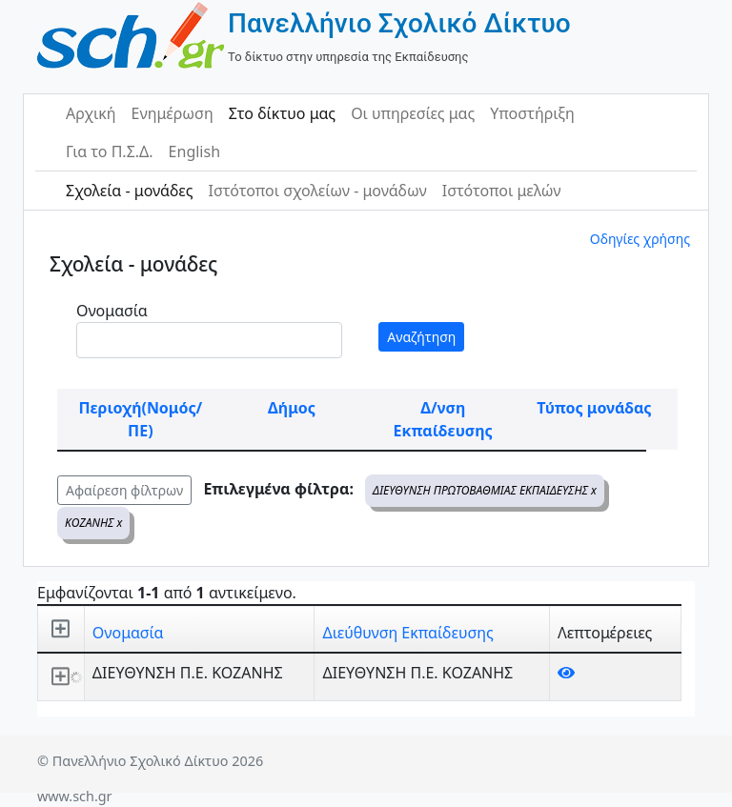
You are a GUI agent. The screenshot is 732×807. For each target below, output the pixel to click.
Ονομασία (112, 310)
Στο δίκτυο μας (282, 113)
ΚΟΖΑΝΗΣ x (93, 522)
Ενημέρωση (173, 113)
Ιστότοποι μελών (501, 190)
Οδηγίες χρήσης (640, 239)
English (194, 151)
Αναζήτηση (421, 337)
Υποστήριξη (532, 113)
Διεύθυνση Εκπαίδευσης (407, 632)
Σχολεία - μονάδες (129, 190)
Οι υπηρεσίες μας (413, 113)
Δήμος (291, 407)
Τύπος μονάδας (594, 407)
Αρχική (91, 113)
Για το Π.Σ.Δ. (109, 151)
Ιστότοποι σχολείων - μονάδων (317, 190)
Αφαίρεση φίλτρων (124, 490)
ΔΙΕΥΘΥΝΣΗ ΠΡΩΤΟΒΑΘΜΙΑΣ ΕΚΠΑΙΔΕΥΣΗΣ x (485, 490)
